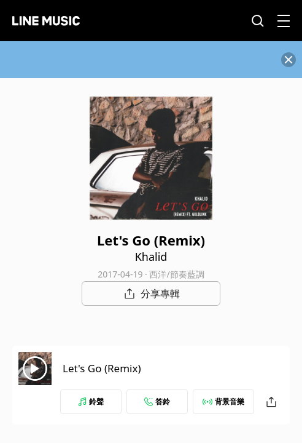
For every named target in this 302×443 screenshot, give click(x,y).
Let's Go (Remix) (102, 368)
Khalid (151, 256)
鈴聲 (91, 401)
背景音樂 (223, 401)
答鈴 (157, 401)
